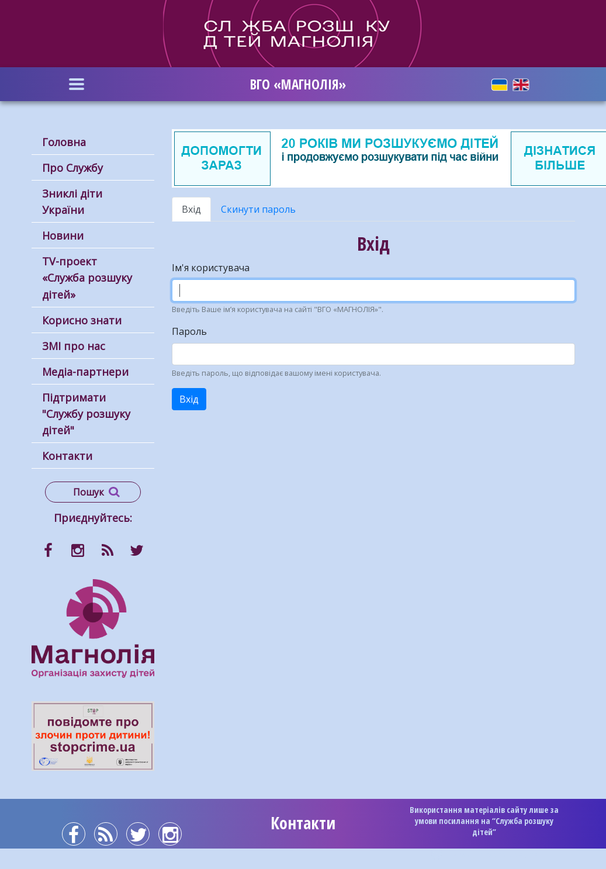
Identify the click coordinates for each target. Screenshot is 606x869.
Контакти (67, 456)
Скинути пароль (258, 209)
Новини (63, 235)
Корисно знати (82, 320)
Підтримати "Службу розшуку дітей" (86, 413)
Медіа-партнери (85, 372)
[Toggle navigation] (77, 84)
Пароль (189, 331)
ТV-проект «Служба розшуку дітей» (87, 277)
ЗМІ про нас (73, 346)
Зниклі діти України (72, 201)
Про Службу (72, 168)
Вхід (196, 211)
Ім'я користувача (211, 267)
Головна (64, 142)
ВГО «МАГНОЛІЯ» (298, 84)
